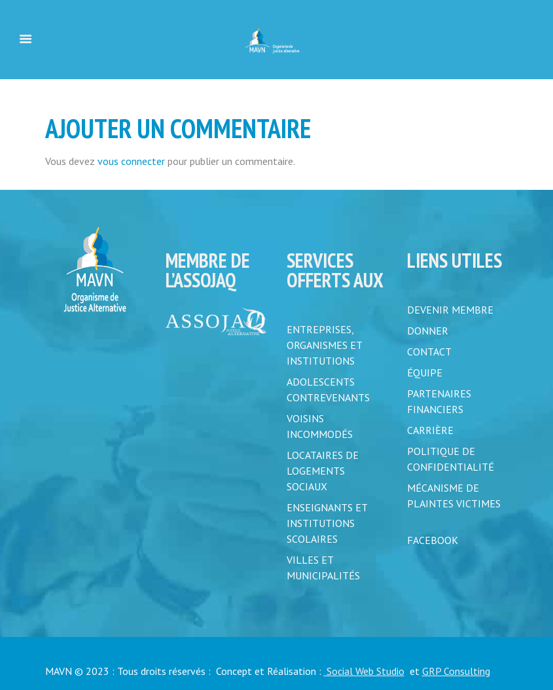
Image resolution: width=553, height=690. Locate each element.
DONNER (427, 330)
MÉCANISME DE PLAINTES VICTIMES (454, 495)
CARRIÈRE (430, 430)
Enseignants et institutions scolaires (327, 523)
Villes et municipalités (323, 567)
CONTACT (429, 351)
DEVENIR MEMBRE (450, 309)
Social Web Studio (364, 671)
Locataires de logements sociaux (323, 470)
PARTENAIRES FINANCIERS (439, 401)
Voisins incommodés (320, 426)
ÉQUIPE (424, 372)
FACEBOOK (432, 540)
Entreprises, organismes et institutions (324, 345)
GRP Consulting (456, 671)
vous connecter (131, 161)
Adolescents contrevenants (328, 389)
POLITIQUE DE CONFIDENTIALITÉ (450, 459)
